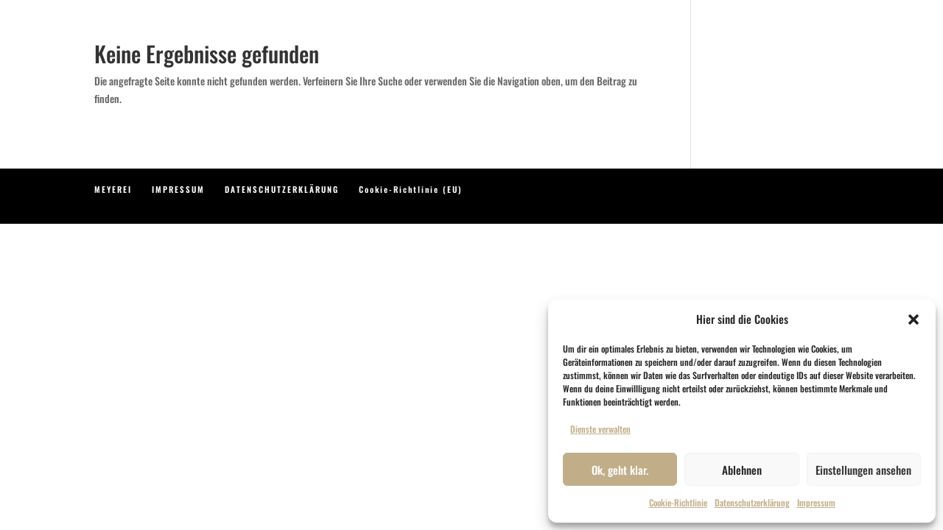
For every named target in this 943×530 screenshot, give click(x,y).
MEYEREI (113, 189)
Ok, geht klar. (620, 470)
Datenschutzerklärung (752, 502)
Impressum (816, 502)
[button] (913, 319)
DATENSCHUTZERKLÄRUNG (282, 189)
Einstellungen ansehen (863, 470)
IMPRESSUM (178, 189)
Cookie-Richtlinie (678, 502)
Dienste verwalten (600, 429)
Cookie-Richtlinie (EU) (410, 189)
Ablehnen (742, 470)
